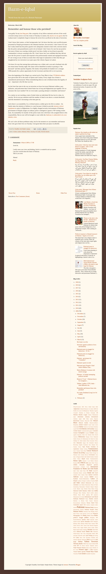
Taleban (80, 541)
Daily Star (84, 434)
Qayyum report (94, 519)
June (78, 331)
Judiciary (76, 477)
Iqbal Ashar (76, 470)
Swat (88, 539)
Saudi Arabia (79, 529)
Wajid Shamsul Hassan (79, 547)
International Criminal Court (81, 466)
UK (97, 543)
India (87, 463)
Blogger (78, 565)
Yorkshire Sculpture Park (82, 79)
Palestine (86, 511)
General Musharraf (92, 451)
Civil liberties (83, 429)
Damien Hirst (91, 434)
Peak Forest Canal (77, 513)
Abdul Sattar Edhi (93, 406)
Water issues (89, 547)
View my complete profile (80, 40)
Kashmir (75, 478)
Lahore (19, 131)
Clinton (96, 428)
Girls (79, 454)
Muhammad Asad (89, 497)
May (78, 334)
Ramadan (87, 521)
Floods (87, 447)
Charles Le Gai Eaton (88, 426)
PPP (97, 517)
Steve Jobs (82, 537)
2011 (77, 305)
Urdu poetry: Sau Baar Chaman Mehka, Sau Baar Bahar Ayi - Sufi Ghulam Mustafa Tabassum (86, 160)
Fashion (75, 446)
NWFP (75, 507)
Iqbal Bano (83, 470)
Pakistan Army (89, 507)
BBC (91, 420)
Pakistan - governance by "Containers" (84, 359)
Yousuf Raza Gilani (92, 551)
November (80, 316)
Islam (90, 471)
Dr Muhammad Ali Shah (87, 438)
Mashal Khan (87, 488)
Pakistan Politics (78, 511)
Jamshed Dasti (77, 474)
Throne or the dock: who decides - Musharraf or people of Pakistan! (91, 219)
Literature (75, 484)
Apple (80, 418)
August (79, 325)
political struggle (78, 517)
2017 (77, 288)
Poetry (85, 515)
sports (84, 535)
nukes (96, 504)
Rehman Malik (84, 523)
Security (33, 131)
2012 (77, 302)
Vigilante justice (94, 545)
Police (28, 131)
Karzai (96, 476)
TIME (84, 543)
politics (86, 517)
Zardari (84, 553)
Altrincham (80, 417)
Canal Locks (95, 424)
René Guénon (91, 523)
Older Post (64, 193)
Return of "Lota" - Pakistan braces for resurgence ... (87, 380)
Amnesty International (91, 417)
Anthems (75, 418)
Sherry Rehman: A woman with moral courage (86, 371)
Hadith (88, 456)
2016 (77, 291)
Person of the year (87, 513)
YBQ (91, 549)
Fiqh (83, 447)
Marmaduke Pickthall (84, 486)
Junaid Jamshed (84, 476)
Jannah (82, 474)
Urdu (74, 545)
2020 (77, 282)
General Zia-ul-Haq (79, 453)
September (80, 322)
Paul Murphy (91, 511)
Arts (84, 419)
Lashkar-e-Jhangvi (81, 480)
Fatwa (79, 446)
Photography (76, 515)
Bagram (96, 418)
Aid (95, 409)
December (80, 313)
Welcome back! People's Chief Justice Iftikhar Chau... (85, 366)
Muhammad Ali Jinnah (78, 496)
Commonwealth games (87, 430)
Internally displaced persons (89, 464)
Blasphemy (75, 424)
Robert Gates (76, 527)
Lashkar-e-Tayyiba (90, 480)
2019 (77, 285)
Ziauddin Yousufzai (90, 553)
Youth (79, 553)
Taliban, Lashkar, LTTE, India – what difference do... (86, 384)
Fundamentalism (93, 449)
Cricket (15, 131)
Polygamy (92, 517)
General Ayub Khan (81, 450)
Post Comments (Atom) (23, 196)
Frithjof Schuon (83, 448)
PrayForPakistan (77, 519)
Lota (80, 484)
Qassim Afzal (85, 519)
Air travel (79, 410)
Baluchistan (76, 420)
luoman (66, 565)
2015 (77, 294)
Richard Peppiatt (94, 525)
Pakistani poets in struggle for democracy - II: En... (85, 350)
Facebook (85, 444)
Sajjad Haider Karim (85, 527)
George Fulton (89, 452)
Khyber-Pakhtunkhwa (84, 478)
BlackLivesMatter (94, 422)
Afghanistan (76, 409)
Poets (88, 515)
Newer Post (12, 193)
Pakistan (24, 131)
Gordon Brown (84, 454)
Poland (92, 515)
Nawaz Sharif (90, 503)
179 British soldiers (59, 75)
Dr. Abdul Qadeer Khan (83, 440)
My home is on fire (82, 342)
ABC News (85, 406)
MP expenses (94, 494)
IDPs (78, 463)
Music (86, 498)
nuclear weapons (90, 504)
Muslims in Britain (78, 500)
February (80, 398)
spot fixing (95, 535)
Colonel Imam (77, 430)
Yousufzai (75, 553)
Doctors (79, 438)
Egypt (84, 442)
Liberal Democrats (86, 483)
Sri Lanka (37, 131)
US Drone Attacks (84, 545)
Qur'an (82, 521)
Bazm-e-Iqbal (21, 9)
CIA (77, 429)
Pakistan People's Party (91, 509)
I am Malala (90, 460)
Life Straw (95, 482)
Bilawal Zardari (83, 423)
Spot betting (89, 535)
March (79, 339)
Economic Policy (94, 440)
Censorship (75, 426)
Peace (96, 511)
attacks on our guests (56, 36)
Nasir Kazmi (89, 500)
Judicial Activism (93, 474)
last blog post (24, 33)
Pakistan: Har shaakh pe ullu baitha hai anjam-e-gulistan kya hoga (86, 133)
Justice (91, 477)
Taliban (86, 541)
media (96, 491)
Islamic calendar (83, 472)
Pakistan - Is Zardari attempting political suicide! (86, 375)
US (78, 545)
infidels (75, 464)
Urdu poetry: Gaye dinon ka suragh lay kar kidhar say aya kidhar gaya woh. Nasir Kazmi (86, 175)
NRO (84, 504)
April (79, 336)
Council (87, 432)
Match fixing (94, 488)
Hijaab (83, 458)
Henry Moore (76, 458)
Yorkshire (95, 549)
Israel (96, 473)
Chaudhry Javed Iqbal (82, 38)
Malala (83, 484)
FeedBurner (89, 69)
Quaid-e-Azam (76, 521)
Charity (81, 427)
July (78, 328)
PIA (81, 515)
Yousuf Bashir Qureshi (79, 551)
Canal (89, 424)
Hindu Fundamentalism (92, 458)
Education (79, 443)
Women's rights (83, 549)
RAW (91, 521)
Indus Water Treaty (93, 462)
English (80, 444)
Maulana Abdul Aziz (88, 491)
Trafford (94, 543)
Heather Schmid (94, 456)
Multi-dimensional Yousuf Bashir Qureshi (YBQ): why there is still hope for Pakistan (91, 263)
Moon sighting (86, 494)
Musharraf (81, 498)
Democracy (81, 437)
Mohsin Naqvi (77, 494)
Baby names (89, 418)
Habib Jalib (83, 456)
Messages (75, 492)
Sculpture (85, 529)
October (79, 319)
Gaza (74, 450)
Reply (14, 160)
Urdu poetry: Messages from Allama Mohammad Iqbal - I (85, 190)
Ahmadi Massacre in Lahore (86, 408)
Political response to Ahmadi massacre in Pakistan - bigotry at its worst (86, 235)
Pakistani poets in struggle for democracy (90, 247)
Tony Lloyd (89, 543)
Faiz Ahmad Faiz (93, 444)
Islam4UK (95, 470)
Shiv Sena (83, 533)
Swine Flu (92, 539)
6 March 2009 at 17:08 (27, 142)
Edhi (74, 442)
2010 (77, 308)
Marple (92, 486)
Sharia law (89, 531)
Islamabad (75, 472)
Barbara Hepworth (84, 420)
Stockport (88, 537)
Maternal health (77, 491)
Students (93, 537)
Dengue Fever (89, 436)
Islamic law (90, 473)
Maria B (93, 484)
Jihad (86, 474)
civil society (90, 429)
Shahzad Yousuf (81, 531)
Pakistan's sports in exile (84, 363)
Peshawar (95, 513)
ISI (87, 471)
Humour (84, 460)
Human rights (77, 461)
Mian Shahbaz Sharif (84, 492)
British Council (83, 424)
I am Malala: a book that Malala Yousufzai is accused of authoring (91, 203)
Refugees (96, 521)
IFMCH (83, 463)
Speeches (80, 535)
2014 (77, 296)
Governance (92, 454)
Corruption (81, 433)
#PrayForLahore (77, 406)
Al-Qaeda (93, 412)
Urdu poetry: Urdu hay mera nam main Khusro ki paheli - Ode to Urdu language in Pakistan (86, 146)
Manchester (88, 484)
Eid (87, 442)
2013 (77, 299)
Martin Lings (80, 488)
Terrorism (94, 541)
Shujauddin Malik (90, 533)
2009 (77, 311)
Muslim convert (93, 498)
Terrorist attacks (45, 131)
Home (38, 193)
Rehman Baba (76, 523)
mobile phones (94, 492)
